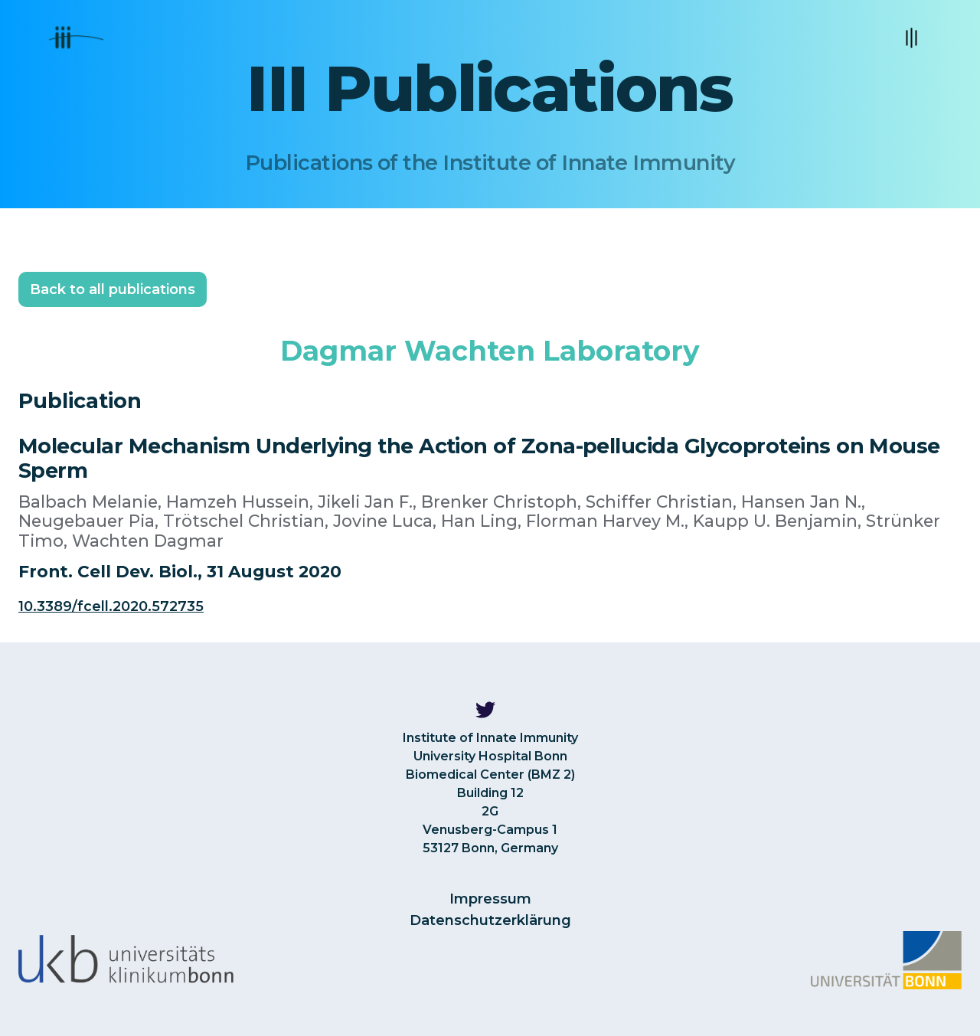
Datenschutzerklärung (490, 920)
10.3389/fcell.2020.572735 (111, 606)
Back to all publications (112, 289)
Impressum (490, 899)
